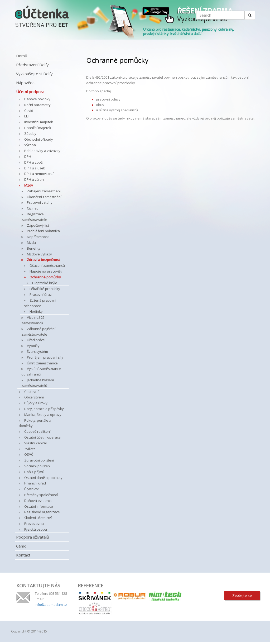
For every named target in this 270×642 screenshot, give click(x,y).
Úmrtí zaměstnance (42, 363)
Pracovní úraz (41, 294)
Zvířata (30, 448)
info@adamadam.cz (51, 604)
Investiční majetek (38, 122)
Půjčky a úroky (35, 403)
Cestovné (32, 391)
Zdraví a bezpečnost (43, 259)
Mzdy (28, 185)
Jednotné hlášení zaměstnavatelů (37, 383)
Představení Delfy (32, 64)
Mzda (31, 242)
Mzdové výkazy (39, 254)
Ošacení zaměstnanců (47, 265)
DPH (27, 156)
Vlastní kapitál (35, 443)
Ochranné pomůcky (45, 277)
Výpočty (33, 345)
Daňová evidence (38, 500)
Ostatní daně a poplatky (43, 477)
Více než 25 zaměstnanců (33, 320)
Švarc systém (37, 351)
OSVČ (28, 454)
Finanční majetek (37, 127)
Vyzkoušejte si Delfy (34, 73)
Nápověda (25, 82)
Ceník (21, 546)
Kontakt (23, 555)
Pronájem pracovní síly (45, 357)
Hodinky (36, 311)
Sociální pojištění (37, 466)
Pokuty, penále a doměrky (35, 423)
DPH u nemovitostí (39, 173)
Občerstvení (34, 397)
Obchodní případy (38, 139)
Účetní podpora (30, 91)
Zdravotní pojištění (39, 460)
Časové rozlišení (37, 431)
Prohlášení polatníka (43, 231)
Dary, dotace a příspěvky (44, 408)
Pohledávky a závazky (42, 150)
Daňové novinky (37, 99)
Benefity (33, 248)
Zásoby (30, 133)
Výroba (30, 144)
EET (27, 116)
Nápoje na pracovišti (46, 271)
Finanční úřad (35, 483)
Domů (21, 55)
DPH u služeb (34, 168)
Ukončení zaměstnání (44, 196)
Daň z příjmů (34, 471)
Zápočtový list (38, 225)
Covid (28, 110)
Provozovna (34, 523)
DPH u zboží (33, 162)
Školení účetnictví (38, 517)
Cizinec (32, 208)
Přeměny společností (41, 494)
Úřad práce (36, 339)
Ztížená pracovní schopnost (40, 303)
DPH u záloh (34, 179)
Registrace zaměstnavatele (34, 217)
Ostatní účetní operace (42, 437)
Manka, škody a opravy (42, 414)
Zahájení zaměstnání (44, 191)
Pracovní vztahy (39, 202)
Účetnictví (32, 489)
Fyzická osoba (35, 529)
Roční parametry (37, 104)
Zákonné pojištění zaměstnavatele (38, 331)
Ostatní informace (38, 506)
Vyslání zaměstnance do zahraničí (41, 371)
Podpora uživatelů (32, 537)
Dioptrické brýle (44, 282)
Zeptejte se (242, 595)
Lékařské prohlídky (45, 288)
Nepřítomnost (38, 236)
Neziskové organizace (42, 512)
